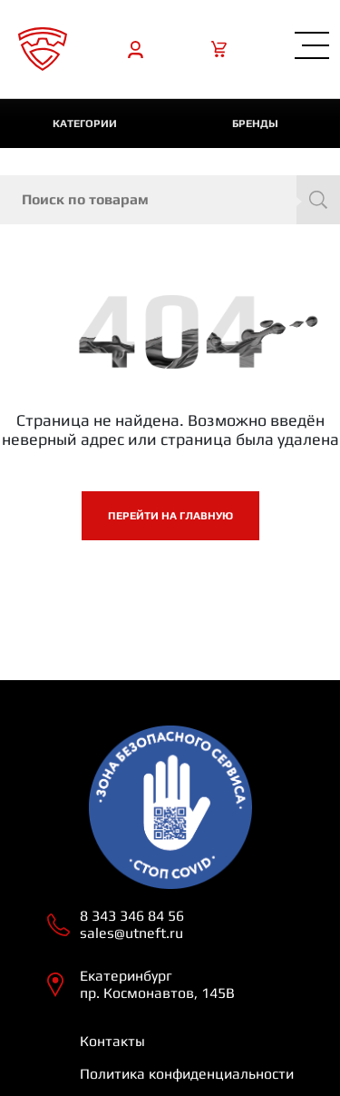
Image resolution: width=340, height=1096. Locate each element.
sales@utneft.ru (131, 933)
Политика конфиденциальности (187, 1073)
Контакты (112, 1041)
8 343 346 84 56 (132, 915)
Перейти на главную (170, 515)
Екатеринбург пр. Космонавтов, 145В (157, 984)
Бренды (255, 123)
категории (85, 123)
